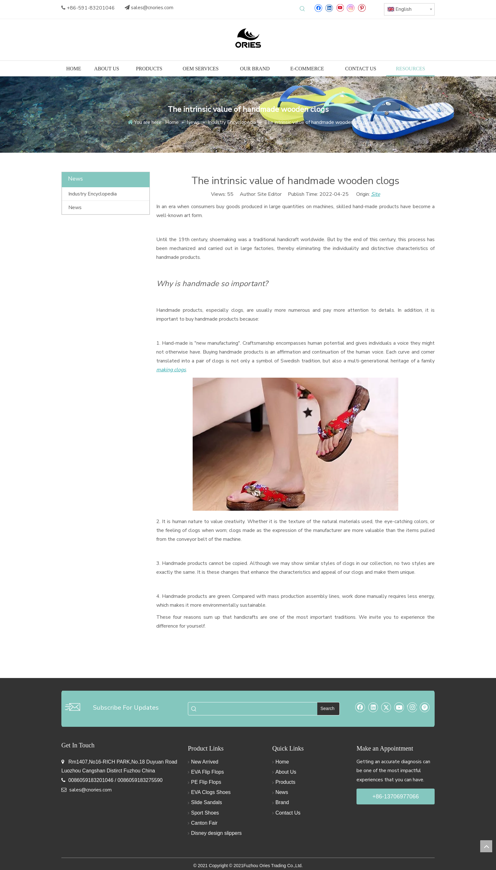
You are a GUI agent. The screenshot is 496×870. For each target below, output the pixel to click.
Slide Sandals (206, 802)
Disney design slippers (216, 833)
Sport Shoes (205, 813)
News (75, 207)
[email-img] (72, 707)
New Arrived (204, 761)
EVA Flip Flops (207, 772)
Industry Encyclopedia (92, 193)
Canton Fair (204, 823)
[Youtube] (340, 7)
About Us (286, 772)
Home (282, 761)
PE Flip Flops (206, 782)
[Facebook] (318, 7)
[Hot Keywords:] (302, 9)
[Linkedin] (329, 7)
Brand (282, 802)
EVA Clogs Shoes (211, 792)
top (486, 846)
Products (285, 782)
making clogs (171, 369)
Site (375, 194)
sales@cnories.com (152, 7)
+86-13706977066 (395, 796)
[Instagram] (351, 7)
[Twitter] (386, 707)
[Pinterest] (362, 7)
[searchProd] (258, 708)
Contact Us (288, 813)
